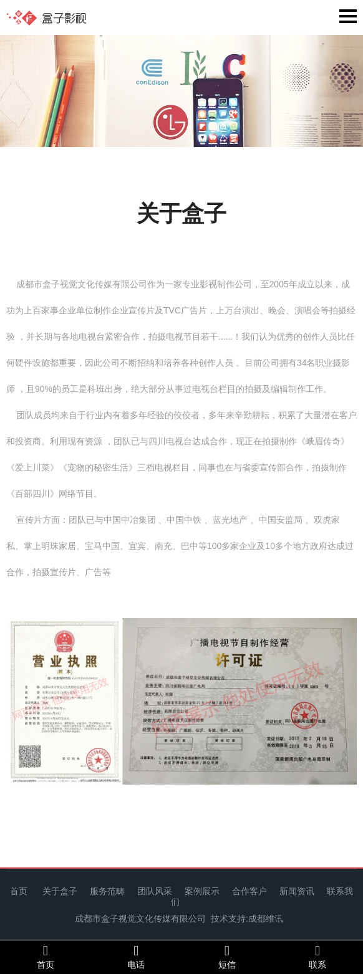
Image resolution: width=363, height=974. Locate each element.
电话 (136, 956)
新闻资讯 (296, 891)
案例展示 (202, 891)
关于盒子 (59, 891)
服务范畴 (107, 891)
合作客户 (249, 891)
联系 (318, 956)
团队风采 (154, 891)
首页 (18, 891)
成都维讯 (265, 919)
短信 (227, 956)
